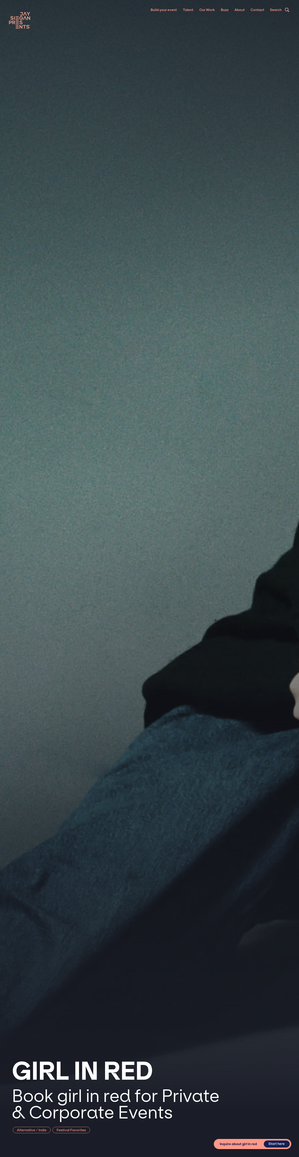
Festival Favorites (71, 1130)
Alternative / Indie (31, 1130)
